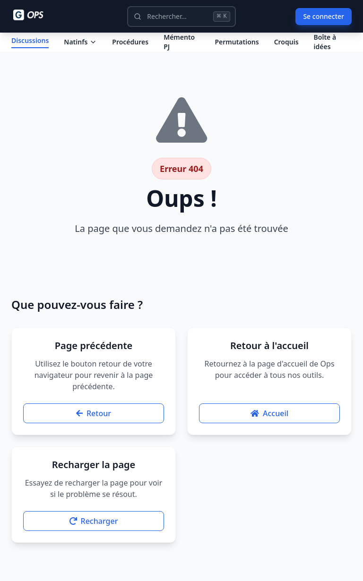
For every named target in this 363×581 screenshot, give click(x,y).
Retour (93, 429)
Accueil (269, 429)
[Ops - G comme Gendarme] (35, 15)
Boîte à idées (325, 49)
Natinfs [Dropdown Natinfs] (80, 49)
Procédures (130, 49)
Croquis (286, 49)
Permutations (237, 49)
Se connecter (323, 16)
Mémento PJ (179, 49)
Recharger (93, 536)
